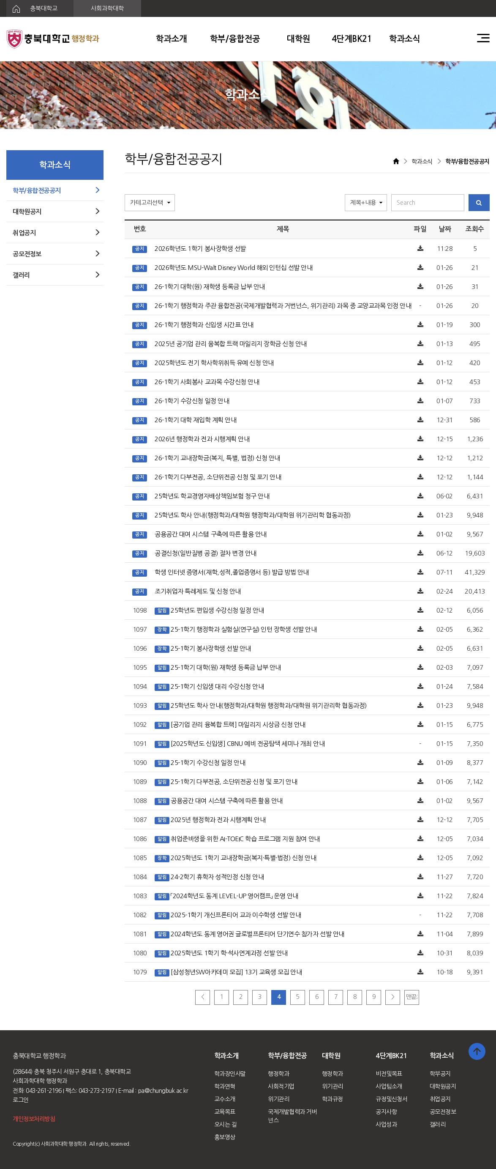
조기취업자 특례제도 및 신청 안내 (197, 591)
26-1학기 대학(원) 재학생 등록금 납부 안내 (210, 286)
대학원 (299, 39)
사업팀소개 (389, 1086)
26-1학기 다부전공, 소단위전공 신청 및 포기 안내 (218, 477)
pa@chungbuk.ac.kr (163, 1091)
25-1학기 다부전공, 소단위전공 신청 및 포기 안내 (234, 781)
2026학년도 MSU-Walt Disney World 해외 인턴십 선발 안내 (233, 267)
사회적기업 (281, 1086)
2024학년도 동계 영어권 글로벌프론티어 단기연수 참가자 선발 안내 (257, 934)
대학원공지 (443, 1086)
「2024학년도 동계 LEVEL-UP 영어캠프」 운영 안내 (234, 896)
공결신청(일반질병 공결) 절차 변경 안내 (205, 553)
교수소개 (224, 1099)
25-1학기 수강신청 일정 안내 (208, 762)
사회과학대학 (107, 8)
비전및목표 (389, 1074)
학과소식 (404, 39)
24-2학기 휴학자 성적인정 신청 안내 (217, 877)
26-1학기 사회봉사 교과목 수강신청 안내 (207, 382)
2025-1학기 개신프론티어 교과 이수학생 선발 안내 (236, 915)
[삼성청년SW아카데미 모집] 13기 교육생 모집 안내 (236, 972)
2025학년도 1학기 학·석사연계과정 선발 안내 (229, 953)
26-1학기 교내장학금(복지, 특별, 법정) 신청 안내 (217, 458)
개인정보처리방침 (34, 1119)
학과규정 (332, 1099)
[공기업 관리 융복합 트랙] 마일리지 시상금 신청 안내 (238, 724)
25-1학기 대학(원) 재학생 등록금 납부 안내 (226, 667)
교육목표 (224, 1112)
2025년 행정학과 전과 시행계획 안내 (218, 820)
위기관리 (278, 1099)
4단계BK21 (352, 39)
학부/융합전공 (235, 39)
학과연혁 (224, 1086)
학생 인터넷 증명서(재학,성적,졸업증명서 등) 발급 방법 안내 (232, 572)
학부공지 (440, 1074)
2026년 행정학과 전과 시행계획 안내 (202, 439)
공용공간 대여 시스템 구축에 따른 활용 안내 (210, 534)
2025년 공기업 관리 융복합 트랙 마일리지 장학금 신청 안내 (231, 344)
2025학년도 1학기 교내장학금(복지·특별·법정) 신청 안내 (243, 858)
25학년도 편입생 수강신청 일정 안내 (217, 610)
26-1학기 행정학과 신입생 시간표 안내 (204, 325)
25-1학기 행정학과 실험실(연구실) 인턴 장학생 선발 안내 (243, 629)
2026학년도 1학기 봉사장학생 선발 (200, 248)
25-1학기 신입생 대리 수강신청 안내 (217, 686)
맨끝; (412, 997)
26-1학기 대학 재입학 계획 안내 (195, 420)
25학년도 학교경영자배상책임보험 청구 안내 (212, 496)
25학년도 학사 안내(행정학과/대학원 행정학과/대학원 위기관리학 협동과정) (252, 515)
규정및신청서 (391, 1099)
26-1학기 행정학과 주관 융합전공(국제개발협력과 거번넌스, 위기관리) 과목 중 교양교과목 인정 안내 (283, 306)
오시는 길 (225, 1125)
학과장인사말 (230, 1074)
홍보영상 (224, 1137)
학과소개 (171, 39)
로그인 (21, 1100)
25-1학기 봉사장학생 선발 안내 (211, 648)
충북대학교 (31, 9)
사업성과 (386, 1125)
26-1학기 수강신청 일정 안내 (192, 401)
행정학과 (278, 1074)
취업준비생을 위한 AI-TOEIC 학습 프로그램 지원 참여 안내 (245, 839)
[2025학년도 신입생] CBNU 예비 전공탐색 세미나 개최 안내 (247, 743)
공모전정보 (443, 1112)
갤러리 (438, 1125)
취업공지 (440, 1099)
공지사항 (386, 1112)
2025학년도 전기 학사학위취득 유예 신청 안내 (214, 363)
